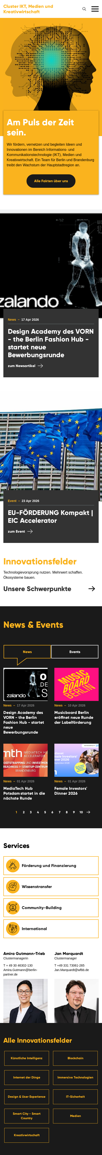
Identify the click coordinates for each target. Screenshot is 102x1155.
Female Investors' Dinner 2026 (70, 791)
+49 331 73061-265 (70, 965)
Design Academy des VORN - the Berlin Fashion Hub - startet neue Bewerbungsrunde (23, 722)
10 (81, 812)
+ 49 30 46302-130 (19, 965)
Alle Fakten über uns (51, 181)
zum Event (16, 531)
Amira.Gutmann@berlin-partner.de (20, 972)
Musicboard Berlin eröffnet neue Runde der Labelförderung (73, 717)
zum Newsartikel (21, 366)
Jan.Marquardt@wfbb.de (71, 970)
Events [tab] (74, 652)
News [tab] (27, 652)
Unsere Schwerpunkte (37, 589)
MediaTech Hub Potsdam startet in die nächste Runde (24, 793)
